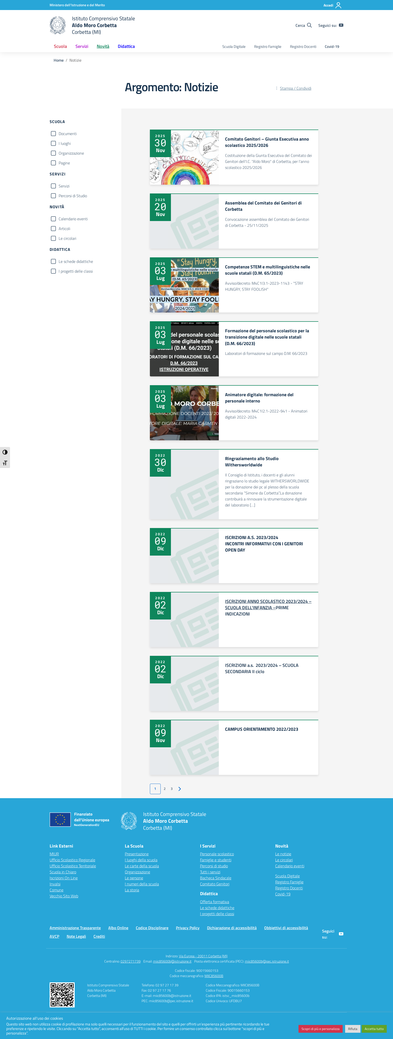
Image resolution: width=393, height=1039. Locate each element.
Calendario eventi (73, 219)
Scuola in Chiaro (63, 872)
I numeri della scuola (142, 884)
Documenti (68, 134)
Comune (56, 890)
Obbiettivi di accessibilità (286, 928)
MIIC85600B (214, 975)
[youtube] (341, 25)
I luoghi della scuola (141, 860)
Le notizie (283, 854)
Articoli (64, 229)
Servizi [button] (81, 46)
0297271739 (131, 961)
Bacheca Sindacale (215, 878)
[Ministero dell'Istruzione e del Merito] (77, 5)
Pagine (64, 163)
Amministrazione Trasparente (75, 928)
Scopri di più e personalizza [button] (321, 1028)
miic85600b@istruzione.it (172, 961)
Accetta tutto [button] (374, 1028)
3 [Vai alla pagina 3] (172, 788)
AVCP (54, 936)
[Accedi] (332, 5)
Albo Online (118, 928)
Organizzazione (71, 153)
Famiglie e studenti (215, 860)
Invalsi (55, 884)
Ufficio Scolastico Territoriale (73, 866)
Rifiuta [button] (352, 1028)
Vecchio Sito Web (64, 896)
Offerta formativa (214, 902)
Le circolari (67, 238)
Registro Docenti (303, 46)
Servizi (64, 186)
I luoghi (65, 143)
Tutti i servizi (210, 872)
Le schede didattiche (76, 261)
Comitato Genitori (214, 884)
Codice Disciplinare (152, 928)
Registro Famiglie (267, 46)
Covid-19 (332, 46)
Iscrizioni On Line (64, 878)
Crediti (99, 936)
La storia (132, 890)
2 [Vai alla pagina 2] (165, 788)
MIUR (54, 854)
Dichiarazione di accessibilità (232, 928)
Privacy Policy (188, 928)
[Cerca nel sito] (303, 25)
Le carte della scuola (142, 866)
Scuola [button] (60, 46)
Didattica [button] (126, 46)
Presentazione (137, 854)
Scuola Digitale (234, 46)
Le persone (134, 878)
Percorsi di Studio (73, 196)
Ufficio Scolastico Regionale (72, 860)
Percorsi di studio (214, 866)
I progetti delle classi (76, 271)
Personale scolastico (217, 854)
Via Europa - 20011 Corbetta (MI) (203, 956)
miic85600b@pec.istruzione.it (267, 961)
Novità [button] (103, 46)
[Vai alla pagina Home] (59, 60)
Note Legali (76, 936)
